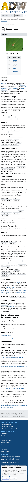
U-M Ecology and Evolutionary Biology (10, 429)
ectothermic (21, 167)
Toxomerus (12, 24)
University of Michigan (6, 424)
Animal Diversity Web (14, 12)
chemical (4, 263)
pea (7, 290)
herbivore (13, 296)
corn (7, 289)
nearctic (4, 117)
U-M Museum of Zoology (7, 426)
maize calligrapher (10, 287)
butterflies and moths (21, 292)
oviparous (5, 215)
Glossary (3, 444)
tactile (19, 261)
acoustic (12, 273)
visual (17, 269)
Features (5, 34)
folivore (22, 296)
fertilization (6, 213)
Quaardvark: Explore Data (7, 447)
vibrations (5, 267)
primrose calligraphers (13, 88)
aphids (18, 282)
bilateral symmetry (8, 169)
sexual (21, 211)
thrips (7, 292)
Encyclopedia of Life (6, 335)
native (12, 117)
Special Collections (5, 442)
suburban (4, 144)
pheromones (22, 265)
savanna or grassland (8, 136)
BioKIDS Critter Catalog (7, 338)
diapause (16, 200)
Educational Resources (6, 440)
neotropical (5, 119)
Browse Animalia (5, 433)
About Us (3, 436)
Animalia (7, 24)
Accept (6, 478)
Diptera (14, 68)
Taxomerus (4, 83)
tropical (4, 132)
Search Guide (4, 21)
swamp (16, 140)
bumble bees (4, 305)
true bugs (20, 290)
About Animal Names (6, 438)
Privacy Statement (5, 451)
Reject (13, 478)
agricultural (14, 144)
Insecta (15, 64)
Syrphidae (15, 71)
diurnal (4, 243)
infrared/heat (6, 271)
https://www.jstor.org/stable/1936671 (13, 388)
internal (16, 213)
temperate (15, 130)
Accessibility (4, 449)
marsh (9, 140)
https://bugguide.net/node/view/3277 (13, 357)
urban (18, 142)
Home (2, 24)
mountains (5, 138)
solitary (12, 243)
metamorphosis (6, 200)
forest (20, 136)
